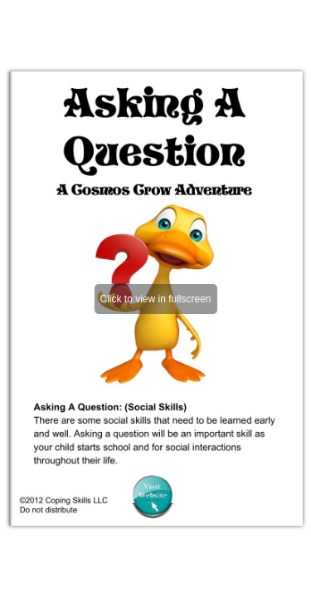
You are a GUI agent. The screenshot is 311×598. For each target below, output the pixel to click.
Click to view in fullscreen (155, 299)
